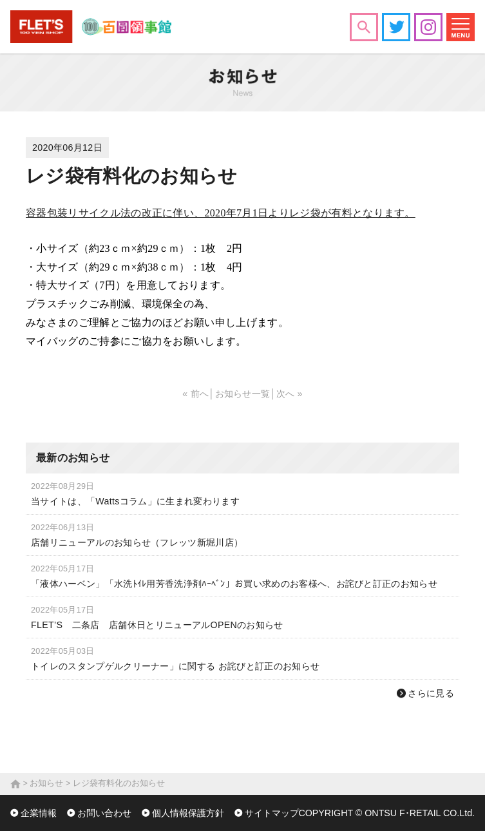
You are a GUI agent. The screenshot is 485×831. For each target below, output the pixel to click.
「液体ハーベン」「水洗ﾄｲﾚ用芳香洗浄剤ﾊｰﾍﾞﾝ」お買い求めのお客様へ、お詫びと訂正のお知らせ (234, 583)
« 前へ (195, 393)
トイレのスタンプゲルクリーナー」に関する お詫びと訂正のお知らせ (175, 666)
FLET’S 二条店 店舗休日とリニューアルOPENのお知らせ (157, 625)
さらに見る (431, 693)
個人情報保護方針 (188, 813)
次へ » (289, 393)
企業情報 (39, 813)
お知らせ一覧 (243, 393)
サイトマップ (272, 813)
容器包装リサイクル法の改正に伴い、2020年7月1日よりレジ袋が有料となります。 (220, 212)
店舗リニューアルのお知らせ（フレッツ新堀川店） (137, 542)
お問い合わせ (104, 813)
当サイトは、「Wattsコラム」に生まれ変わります (135, 501)
